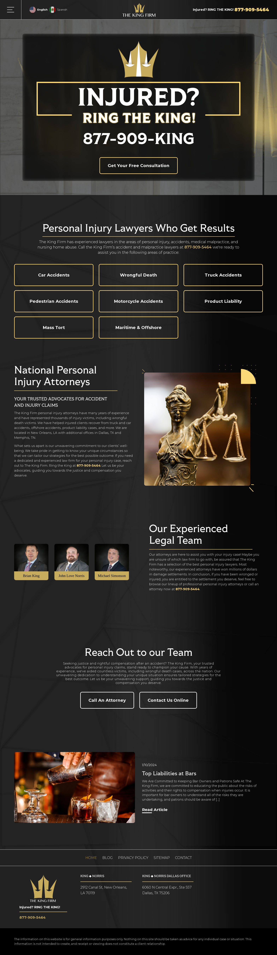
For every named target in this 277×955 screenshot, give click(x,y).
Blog (107, 858)
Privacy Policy (133, 858)
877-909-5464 (198, 247)
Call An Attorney (107, 700)
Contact (183, 858)
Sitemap (162, 858)
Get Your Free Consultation (138, 165)
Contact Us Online (168, 700)
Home (91, 858)
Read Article (154, 809)
